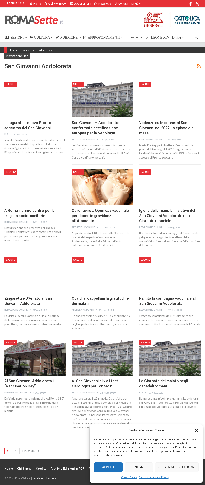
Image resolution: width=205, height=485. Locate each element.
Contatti (121, 3)
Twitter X (51, 478)
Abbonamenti (80, 3)
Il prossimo (30, 451)
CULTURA (40, 37)
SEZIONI (14, 37)
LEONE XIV (160, 37)
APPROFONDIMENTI (101, 37)
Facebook (38, 478)
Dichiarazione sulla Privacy (154, 477)
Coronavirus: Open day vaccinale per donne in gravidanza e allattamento (100, 215)
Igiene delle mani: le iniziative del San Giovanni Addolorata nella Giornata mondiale (167, 215)
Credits (41, 468)
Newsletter (103, 3)
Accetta (108, 467)
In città (11, 171)
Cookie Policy (129, 477)
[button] (196, 430)
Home (35, 3)
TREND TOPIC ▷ (139, 37)
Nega (139, 467)
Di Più (136, 3)
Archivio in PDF (55, 3)
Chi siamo (24, 468)
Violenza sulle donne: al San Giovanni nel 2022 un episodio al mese (166, 127)
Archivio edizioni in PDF (67, 468)
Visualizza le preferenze (177, 467)
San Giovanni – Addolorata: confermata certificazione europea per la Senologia (95, 127)
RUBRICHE (67, 37)
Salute (10, 84)
